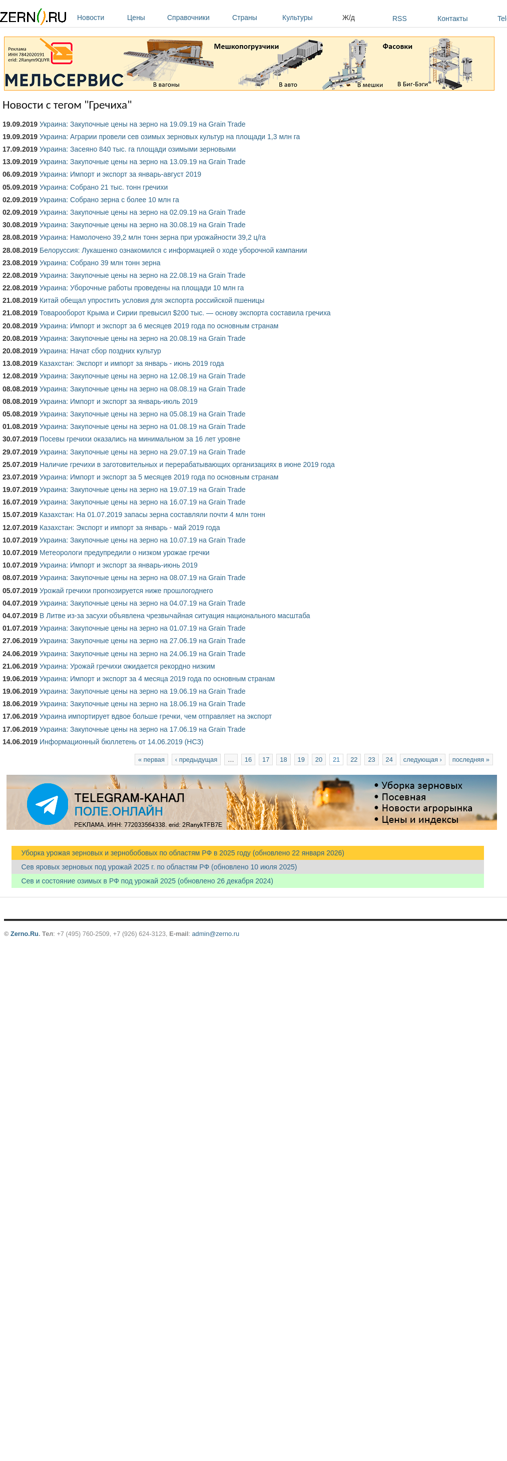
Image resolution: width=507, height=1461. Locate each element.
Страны (254, 17)
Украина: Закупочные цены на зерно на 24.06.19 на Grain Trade (143, 654)
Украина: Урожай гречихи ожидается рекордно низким (127, 666)
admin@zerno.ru (215, 933)
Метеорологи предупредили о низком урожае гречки (125, 553)
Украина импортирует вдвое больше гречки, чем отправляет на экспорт (156, 716)
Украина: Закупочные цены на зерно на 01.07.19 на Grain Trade (143, 628)
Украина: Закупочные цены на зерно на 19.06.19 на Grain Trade (143, 691)
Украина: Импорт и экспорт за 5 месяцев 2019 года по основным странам (159, 477)
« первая (151, 759)
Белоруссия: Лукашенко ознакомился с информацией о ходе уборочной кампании (173, 250)
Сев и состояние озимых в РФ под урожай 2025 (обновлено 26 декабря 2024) (142, 881)
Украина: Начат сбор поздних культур (100, 351)
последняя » (470, 759)
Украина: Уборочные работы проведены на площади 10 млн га (142, 288)
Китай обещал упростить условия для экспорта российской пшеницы (152, 300)
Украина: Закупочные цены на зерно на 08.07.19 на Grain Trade (143, 578)
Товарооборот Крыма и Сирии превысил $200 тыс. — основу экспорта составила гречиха (185, 313)
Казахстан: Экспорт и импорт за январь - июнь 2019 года (132, 363)
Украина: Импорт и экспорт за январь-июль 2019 (119, 401)
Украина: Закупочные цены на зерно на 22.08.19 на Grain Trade (143, 275)
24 (389, 759)
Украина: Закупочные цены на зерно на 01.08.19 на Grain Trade (143, 426)
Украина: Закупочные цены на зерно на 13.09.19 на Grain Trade (143, 162)
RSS (399, 19)
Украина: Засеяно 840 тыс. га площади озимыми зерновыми (138, 149)
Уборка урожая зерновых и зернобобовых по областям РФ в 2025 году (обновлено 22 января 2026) (178, 853)
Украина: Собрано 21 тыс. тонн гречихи (104, 187)
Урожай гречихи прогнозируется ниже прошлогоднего (126, 591)
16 (248, 759)
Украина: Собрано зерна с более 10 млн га (109, 200)
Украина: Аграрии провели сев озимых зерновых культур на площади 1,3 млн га (170, 137)
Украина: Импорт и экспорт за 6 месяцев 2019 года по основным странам (159, 326)
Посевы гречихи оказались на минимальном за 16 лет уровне (140, 439)
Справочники (197, 17)
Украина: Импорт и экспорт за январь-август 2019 (120, 174)
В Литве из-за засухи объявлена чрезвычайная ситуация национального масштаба (175, 616)
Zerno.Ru (25, 933)
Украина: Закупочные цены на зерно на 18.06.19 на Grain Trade (143, 704)
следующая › (422, 759)
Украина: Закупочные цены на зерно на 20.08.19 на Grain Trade (143, 338)
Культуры (309, 17)
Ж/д (348, 17)
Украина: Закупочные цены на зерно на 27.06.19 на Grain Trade (143, 641)
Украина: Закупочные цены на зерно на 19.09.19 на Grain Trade (143, 124)
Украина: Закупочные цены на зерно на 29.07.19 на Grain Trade (143, 452)
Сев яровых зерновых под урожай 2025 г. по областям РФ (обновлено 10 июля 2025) (154, 867)
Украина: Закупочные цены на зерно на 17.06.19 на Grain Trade (143, 729)
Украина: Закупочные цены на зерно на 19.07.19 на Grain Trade (143, 489)
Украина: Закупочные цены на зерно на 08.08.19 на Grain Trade (143, 389)
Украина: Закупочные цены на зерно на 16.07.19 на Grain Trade (143, 502)
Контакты (452, 19)
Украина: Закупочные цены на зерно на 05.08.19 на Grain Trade (143, 414)
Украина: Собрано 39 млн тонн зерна (100, 263)
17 (265, 759)
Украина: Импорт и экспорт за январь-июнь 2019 (119, 565)
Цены (144, 17)
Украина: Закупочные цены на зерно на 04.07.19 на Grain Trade (143, 603)
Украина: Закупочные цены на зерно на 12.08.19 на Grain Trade (143, 376)
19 (301, 759)
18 (283, 759)
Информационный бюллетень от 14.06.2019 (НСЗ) (122, 742)
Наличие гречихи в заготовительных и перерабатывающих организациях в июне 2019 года (187, 464)
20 (318, 759)
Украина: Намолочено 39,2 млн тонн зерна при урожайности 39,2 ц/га (153, 237)
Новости (99, 17)
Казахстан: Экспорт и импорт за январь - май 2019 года (130, 528)
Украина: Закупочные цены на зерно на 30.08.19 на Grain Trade (143, 225)
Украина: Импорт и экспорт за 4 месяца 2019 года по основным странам (157, 679)
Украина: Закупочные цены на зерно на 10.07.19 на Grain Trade (143, 540)
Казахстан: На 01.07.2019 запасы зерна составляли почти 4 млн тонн (152, 515)
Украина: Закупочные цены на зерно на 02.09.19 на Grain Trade (143, 212)
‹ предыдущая (196, 759)
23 (371, 759)
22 (353, 759)
